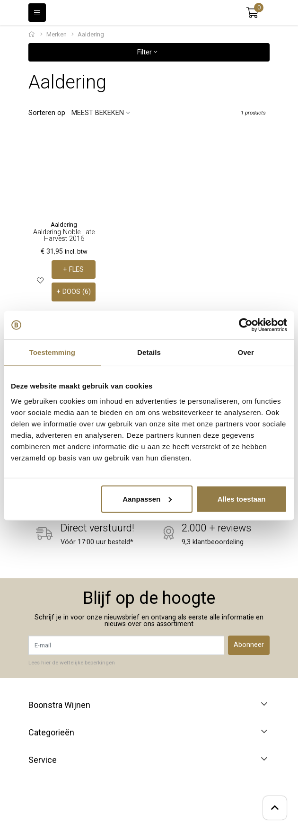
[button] (252, 13)
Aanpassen (147, 499)
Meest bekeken (97, 113)
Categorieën (51, 732)
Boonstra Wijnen (59, 705)
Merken (56, 34)
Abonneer (249, 645)
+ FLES (73, 269)
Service (42, 760)
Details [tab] (149, 352)
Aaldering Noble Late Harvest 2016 (64, 235)
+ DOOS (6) (73, 292)
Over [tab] (245, 352)
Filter (147, 52)
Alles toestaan (242, 499)
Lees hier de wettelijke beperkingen (71, 662)
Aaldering (64, 224)
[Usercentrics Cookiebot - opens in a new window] (245, 325)
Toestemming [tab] (52, 352)
